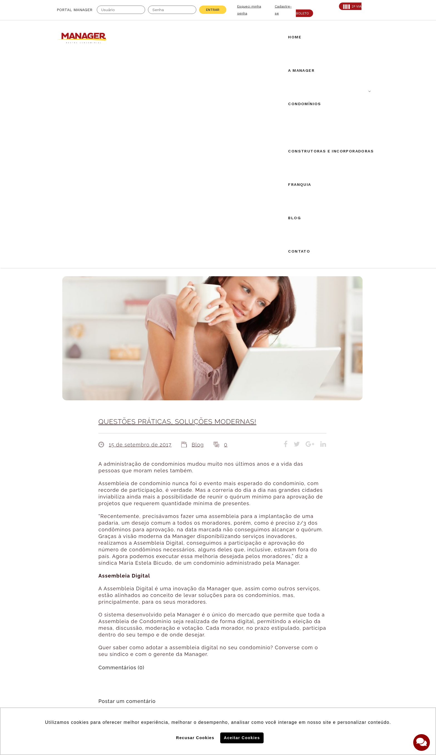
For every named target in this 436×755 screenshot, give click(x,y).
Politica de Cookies (301, 671)
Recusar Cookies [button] (195, 738)
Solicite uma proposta (218, 633)
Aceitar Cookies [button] (242, 738)
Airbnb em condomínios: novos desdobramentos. (215, 571)
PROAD (115, 645)
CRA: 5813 (119, 632)
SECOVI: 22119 (123, 638)
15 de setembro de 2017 (140, 232)
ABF (61, 645)
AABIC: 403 (69, 638)
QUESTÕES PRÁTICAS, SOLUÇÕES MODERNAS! (177, 209)
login (160, 514)
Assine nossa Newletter (308, 653)
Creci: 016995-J (74, 632)
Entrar (212, 10)
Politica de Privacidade (305, 689)
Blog (198, 232)
